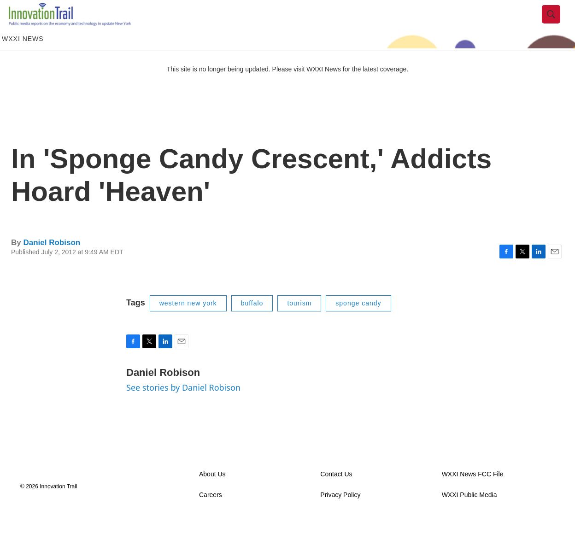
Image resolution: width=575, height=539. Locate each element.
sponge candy (358, 323)
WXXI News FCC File (473, 494)
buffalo (252, 323)
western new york (188, 323)
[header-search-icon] (558, 24)
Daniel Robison (51, 262)
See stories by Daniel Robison (183, 407)
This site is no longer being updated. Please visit (237, 89)
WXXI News (23, 59)
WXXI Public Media (469, 514)
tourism (299, 323)
